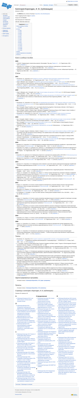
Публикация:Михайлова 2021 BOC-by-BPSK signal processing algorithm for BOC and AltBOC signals (67, 307)
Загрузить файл (6, 17)
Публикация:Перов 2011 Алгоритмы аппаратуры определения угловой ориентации (66, 348)
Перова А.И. (55, 63)
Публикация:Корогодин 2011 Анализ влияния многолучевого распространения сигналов (46, 300)
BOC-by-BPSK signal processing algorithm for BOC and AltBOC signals (49, 81)
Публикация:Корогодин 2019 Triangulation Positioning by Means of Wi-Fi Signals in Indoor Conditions (26, 358)
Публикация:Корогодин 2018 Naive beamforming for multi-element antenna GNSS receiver (25, 349)
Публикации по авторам (26, 384)
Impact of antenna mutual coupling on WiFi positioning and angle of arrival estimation (52, 119)
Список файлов (6, 18)
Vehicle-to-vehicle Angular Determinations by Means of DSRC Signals (59, 131)
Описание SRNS (18, 394)
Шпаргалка (5, 24)
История (51, 5)
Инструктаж (5, 21)
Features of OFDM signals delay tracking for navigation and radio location (41, 138)
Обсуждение (23, 5)
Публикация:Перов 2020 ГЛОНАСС (66, 367)
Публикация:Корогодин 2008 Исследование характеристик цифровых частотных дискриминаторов (26, 363)
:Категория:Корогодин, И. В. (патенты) (36, 287)
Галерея (5, 20)
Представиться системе (73, 1)
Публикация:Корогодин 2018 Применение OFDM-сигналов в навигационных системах (45, 360)
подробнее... (24, 64)
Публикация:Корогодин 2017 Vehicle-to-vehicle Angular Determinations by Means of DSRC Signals (26, 340)
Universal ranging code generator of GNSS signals (51, 92)
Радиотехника (29, 146)
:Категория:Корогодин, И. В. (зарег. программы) (38, 280)
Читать (41, 5)
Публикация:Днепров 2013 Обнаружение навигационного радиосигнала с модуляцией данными (26, 307)
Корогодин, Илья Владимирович (42, 13)
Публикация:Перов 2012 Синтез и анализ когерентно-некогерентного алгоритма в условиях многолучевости (67, 359)
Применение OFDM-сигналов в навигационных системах (38, 125)
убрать (26, 24)
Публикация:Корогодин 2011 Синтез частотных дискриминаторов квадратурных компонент (46, 310)
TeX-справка (5, 23)
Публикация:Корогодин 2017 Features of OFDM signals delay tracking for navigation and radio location (26, 335)
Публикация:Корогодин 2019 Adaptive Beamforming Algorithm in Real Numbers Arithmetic (26, 354)
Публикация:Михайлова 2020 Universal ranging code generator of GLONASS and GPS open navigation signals (67, 300)
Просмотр (46, 5)
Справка (5, 26)
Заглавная (5, 15)
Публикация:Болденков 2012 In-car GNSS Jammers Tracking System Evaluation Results (25, 300)
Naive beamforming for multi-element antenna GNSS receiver (38, 122)
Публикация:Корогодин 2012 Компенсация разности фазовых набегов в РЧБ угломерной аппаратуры (47, 315)
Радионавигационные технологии (62, 149)
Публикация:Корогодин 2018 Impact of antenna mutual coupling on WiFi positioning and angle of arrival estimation (26, 345)
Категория (18, 384)
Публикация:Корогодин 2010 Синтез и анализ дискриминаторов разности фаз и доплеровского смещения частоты (26, 380)
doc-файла (32, 15)
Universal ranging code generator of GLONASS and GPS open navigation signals (57, 95)
